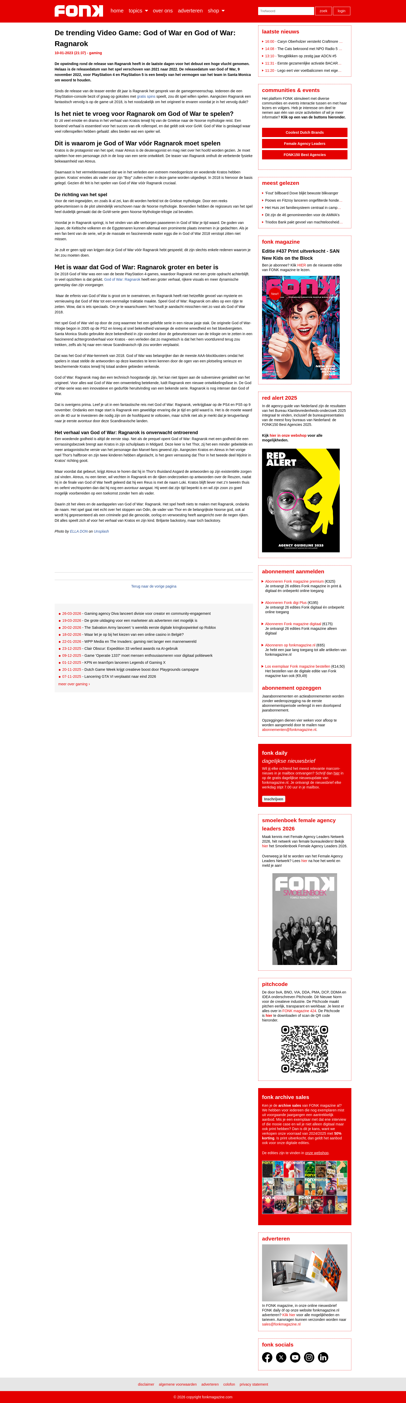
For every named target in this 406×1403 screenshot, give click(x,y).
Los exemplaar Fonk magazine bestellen (297, 666)
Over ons (163, 10)
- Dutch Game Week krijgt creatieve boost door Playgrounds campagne (130, 669)
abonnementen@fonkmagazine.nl (289, 730)
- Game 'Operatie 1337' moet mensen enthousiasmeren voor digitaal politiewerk (137, 655)
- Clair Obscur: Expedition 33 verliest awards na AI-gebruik (120, 648)
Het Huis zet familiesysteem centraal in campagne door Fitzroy (315, 208)
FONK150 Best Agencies (305, 155)
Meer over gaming (73, 684)
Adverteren (190, 10)
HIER (301, 265)
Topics (135, 10)
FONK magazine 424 (299, 1011)
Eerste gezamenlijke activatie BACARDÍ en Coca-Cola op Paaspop (331, 63)
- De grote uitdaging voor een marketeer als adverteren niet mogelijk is (129, 620)
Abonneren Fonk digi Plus (286, 603)
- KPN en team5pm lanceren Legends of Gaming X (113, 662)
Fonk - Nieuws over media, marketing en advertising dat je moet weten (80, 11)
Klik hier (288, 1315)
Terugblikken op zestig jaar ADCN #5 (306, 56)
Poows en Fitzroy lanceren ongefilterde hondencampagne (311, 200)
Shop (213, 10)
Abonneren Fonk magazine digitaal (293, 624)
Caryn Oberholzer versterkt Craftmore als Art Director (320, 41)
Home (117, 10)
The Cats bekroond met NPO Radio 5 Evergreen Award (321, 49)
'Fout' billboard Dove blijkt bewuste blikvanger (301, 193)
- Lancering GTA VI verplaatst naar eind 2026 (109, 676)
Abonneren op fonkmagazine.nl (290, 645)
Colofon (229, 1384)
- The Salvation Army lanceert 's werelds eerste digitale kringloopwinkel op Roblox (139, 627)
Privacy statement (254, 1384)
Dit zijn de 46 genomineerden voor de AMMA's (302, 215)
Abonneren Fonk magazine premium (294, 581)
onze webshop (317, 1153)
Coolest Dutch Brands (305, 132)
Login (341, 11)
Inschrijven (273, 799)
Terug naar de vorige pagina (153, 586)
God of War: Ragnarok (122, 279)
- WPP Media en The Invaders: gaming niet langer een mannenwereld (129, 641)
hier (336, 773)
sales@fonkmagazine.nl (281, 1324)
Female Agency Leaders (304, 144)
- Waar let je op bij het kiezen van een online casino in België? (123, 634)
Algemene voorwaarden (178, 1384)
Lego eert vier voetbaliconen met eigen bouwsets (316, 70)
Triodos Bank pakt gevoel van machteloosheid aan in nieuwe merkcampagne (327, 222)
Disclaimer (146, 1384)
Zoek (324, 11)
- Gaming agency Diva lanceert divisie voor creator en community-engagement (136, 613)
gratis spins (146, 96)
